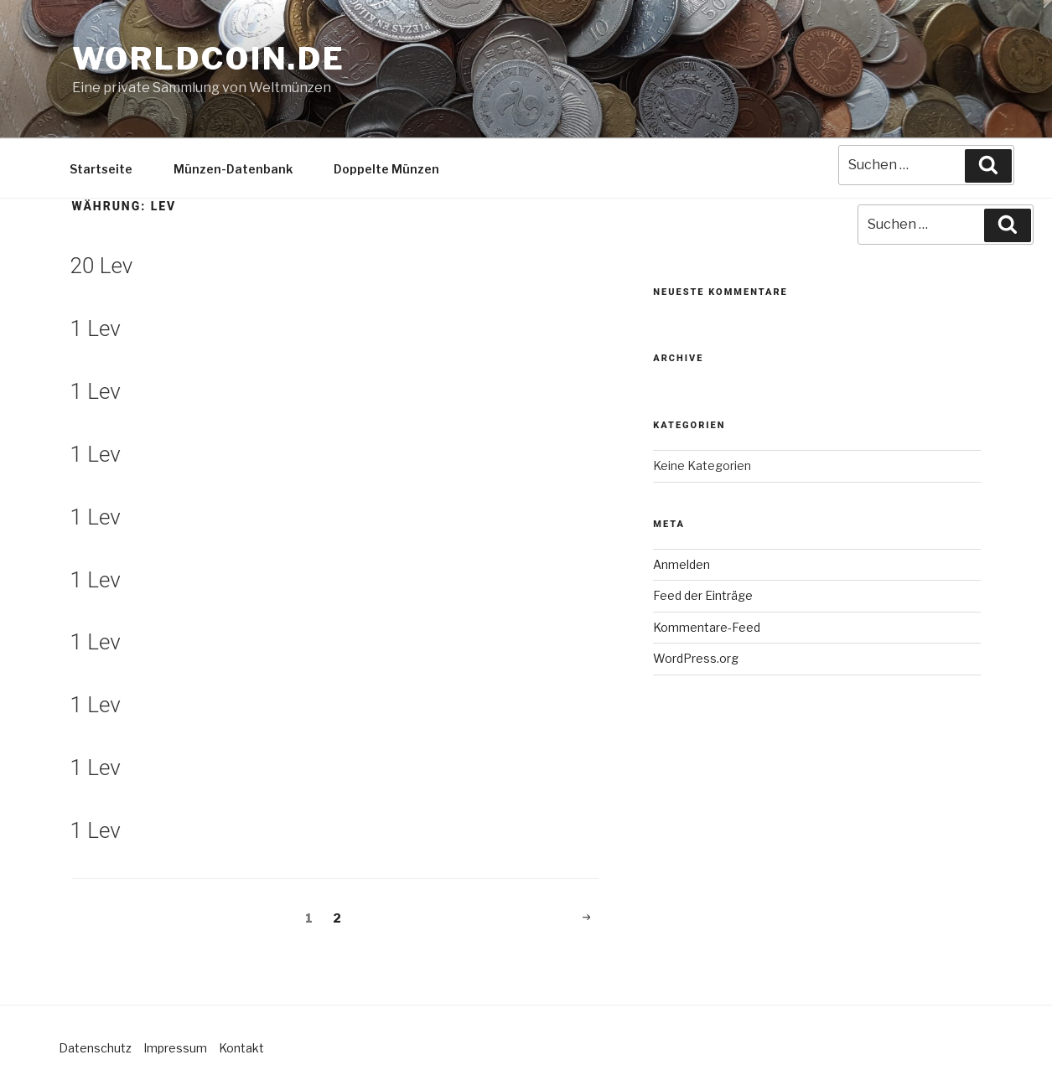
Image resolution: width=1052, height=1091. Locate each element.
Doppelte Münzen (386, 169)
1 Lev (95, 328)
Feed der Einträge (703, 595)
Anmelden (681, 564)
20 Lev (101, 265)
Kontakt (241, 1048)
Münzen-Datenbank (233, 169)
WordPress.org (695, 658)
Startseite (101, 169)
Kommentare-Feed (706, 627)
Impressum (175, 1048)
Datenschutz (95, 1048)
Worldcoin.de (209, 58)
